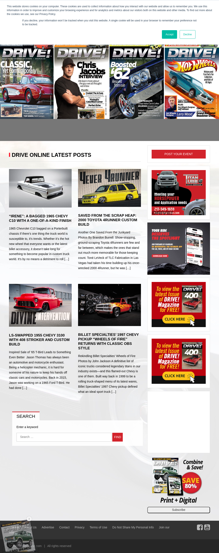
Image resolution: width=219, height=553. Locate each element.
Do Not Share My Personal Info (133, 527)
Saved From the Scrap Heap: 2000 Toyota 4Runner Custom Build (107, 220)
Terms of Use (98, 527)
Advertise (48, 527)
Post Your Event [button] (178, 154)
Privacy (79, 527)
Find (117, 437)
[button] (16, 91)
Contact (64, 527)
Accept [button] (169, 34)
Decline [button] (187, 34)
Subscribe (178, 509)
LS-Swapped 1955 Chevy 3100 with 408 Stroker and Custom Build (39, 339)
